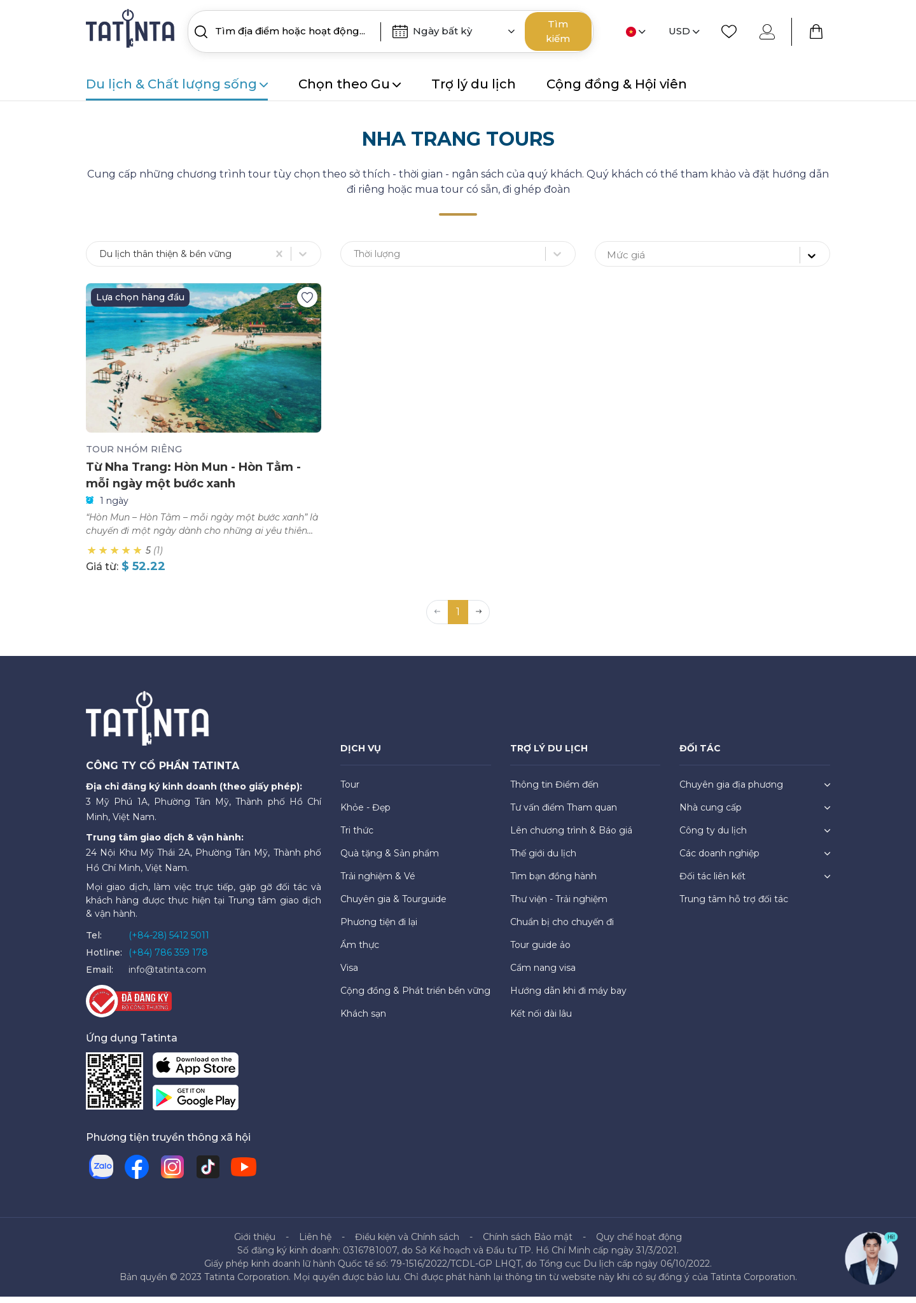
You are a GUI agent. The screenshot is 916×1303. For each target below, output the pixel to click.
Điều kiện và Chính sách (407, 1243)
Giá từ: (102, 573)
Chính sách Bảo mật (527, 1243)
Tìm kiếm (558, 31)
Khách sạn (363, 1020)
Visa (349, 974)
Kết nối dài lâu (541, 1020)
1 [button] (458, 618)
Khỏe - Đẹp (365, 813)
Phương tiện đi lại (378, 928)
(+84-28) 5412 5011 (168, 941)
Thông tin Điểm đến (554, 791)
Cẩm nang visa (543, 974)
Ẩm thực (359, 951)
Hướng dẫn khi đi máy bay (568, 997)
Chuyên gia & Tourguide (393, 905)
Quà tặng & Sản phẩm (389, 859)
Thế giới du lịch (543, 859)
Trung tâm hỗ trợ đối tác (733, 905)
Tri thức (356, 836)
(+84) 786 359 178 (168, 959)
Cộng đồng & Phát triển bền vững (415, 997)
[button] (479, 618)
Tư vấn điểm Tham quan (563, 813)
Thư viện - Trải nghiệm (558, 905)
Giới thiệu (254, 1243)
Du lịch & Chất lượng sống (177, 84)
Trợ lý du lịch (473, 84)
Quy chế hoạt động (639, 1243)
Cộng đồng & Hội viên (616, 84)
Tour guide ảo (540, 951)
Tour (349, 791)
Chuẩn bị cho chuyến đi (562, 928)
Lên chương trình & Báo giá (571, 836)
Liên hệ (315, 1243)
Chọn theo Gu (349, 84)
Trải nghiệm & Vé (377, 882)
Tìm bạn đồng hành (553, 882)
